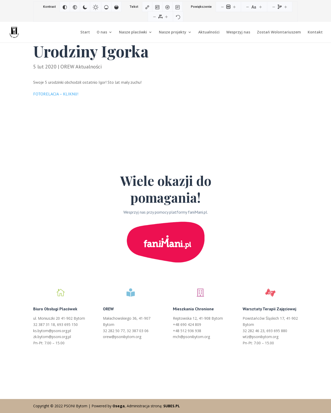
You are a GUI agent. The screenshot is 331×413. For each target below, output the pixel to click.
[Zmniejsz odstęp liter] (154, 16)
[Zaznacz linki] (147, 7)
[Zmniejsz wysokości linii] (274, 7)
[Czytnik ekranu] (167, 7)
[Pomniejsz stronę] (222, 7)
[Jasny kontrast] (95, 7)
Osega (118, 405)
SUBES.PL (171, 405)
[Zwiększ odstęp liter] (166, 16)
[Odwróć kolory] (65, 7)
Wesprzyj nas (238, 32)
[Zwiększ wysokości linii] (286, 7)
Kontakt (315, 32)
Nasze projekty (172, 32)
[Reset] (178, 16)
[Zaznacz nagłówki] (157, 7)
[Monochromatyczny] (75, 7)
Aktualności (209, 32)
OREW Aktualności (81, 66)
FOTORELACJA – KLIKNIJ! (56, 93)
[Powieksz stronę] (234, 7)
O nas (102, 32)
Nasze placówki (133, 32)
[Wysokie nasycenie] (116, 7)
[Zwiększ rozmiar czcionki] (260, 7)
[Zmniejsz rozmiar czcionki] (247, 7)
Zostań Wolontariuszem (279, 32)
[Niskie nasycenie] (106, 7)
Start (85, 32)
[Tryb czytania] (177, 7)
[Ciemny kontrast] (85, 7)
